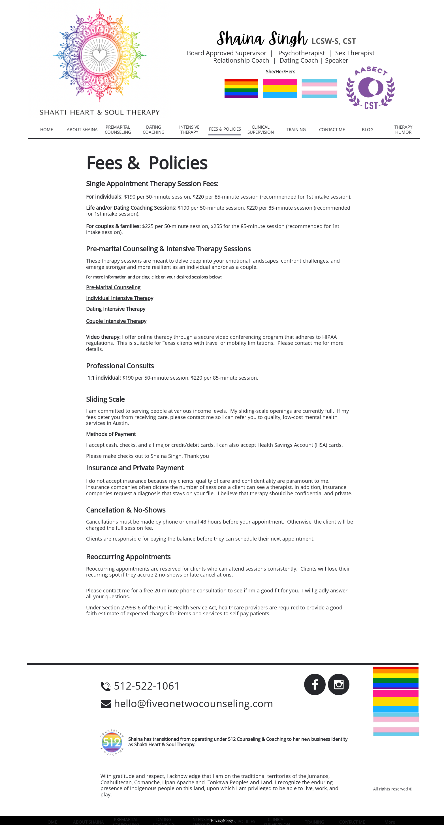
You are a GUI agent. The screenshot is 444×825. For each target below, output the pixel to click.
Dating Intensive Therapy (115, 308)
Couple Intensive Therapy (116, 321)
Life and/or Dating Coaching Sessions (130, 207)
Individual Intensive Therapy (119, 298)
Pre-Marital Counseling (113, 287)
